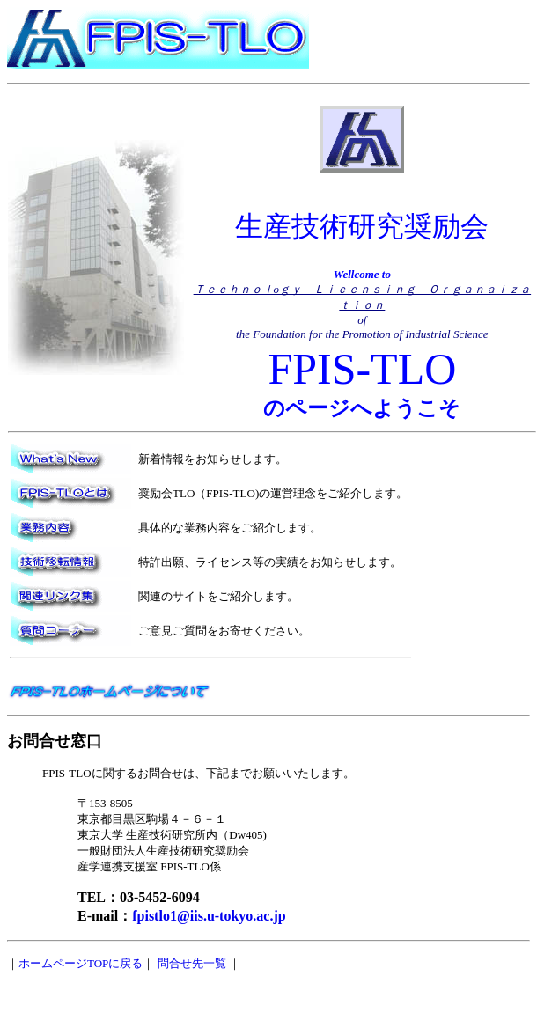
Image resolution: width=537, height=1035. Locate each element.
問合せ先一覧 (192, 963)
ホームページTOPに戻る (80, 963)
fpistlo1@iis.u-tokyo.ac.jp (208, 915)
